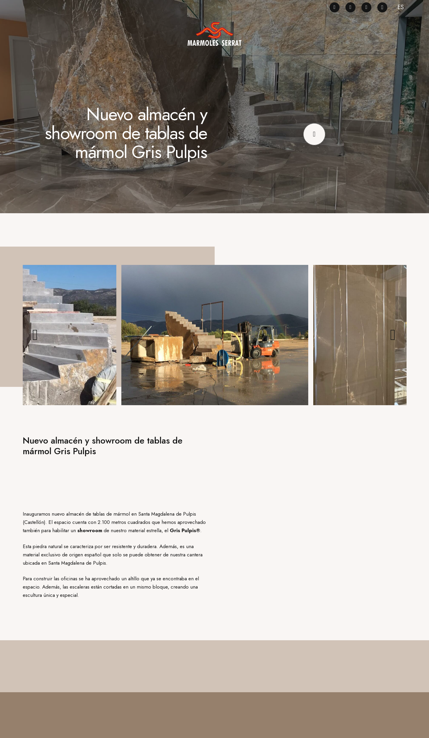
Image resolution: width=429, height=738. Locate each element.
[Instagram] (382, 7)
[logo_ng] (214, 34)
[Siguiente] (393, 335)
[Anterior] (36, 335)
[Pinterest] (350, 7)
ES (400, 7)
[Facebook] (335, 7)
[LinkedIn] (366, 7)
